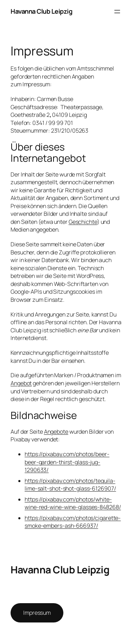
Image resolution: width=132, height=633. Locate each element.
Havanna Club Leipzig (41, 11)
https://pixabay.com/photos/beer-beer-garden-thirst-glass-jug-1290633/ (67, 462)
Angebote (56, 431)
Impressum (37, 613)
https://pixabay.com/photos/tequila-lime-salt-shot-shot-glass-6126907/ (70, 485)
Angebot (21, 383)
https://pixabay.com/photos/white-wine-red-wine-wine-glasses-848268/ (73, 503)
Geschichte (83, 222)
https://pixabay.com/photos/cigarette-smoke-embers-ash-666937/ (73, 522)
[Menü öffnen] (117, 11)
